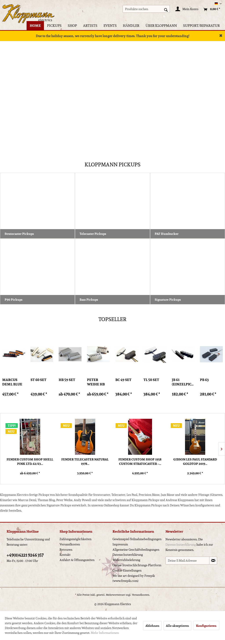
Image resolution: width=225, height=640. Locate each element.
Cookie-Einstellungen (127, 570)
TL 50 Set (151, 380)
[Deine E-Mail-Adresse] (187, 560)
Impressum (120, 544)
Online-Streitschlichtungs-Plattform (136, 565)
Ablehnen (152, 625)
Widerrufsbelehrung (126, 559)
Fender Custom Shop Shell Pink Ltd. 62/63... (30, 461)
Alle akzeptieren (177, 625)
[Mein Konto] (187, 9)
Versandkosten (70, 544)
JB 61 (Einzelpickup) (183, 382)
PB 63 (204, 380)
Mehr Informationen (105, 632)
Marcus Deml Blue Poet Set (12, 382)
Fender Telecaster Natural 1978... (85, 461)
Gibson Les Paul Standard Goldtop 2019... (195, 461)
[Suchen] (166, 9)
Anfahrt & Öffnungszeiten (77, 559)
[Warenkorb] (210, 9)
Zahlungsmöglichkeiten (75, 539)
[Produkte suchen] (146, 9)
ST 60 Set (38, 380)
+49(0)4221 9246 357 (25, 555)
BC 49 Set (123, 380)
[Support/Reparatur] (201, 25)
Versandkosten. (141, 595)
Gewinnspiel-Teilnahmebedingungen (136, 539)
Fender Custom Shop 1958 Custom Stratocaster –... (139, 461)
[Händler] (131, 25)
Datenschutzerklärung (127, 554)
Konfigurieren (206, 625)
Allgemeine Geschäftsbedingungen (135, 549)
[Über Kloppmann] (161, 25)
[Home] (35, 25)
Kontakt (65, 554)
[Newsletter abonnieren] (213, 560)
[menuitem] (146, 9)
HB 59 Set (67, 380)
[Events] (110, 25)
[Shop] (72, 25)
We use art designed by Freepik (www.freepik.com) (133, 578)
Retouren (66, 549)
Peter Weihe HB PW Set (96, 382)
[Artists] (90, 25)
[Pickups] (54, 25)
